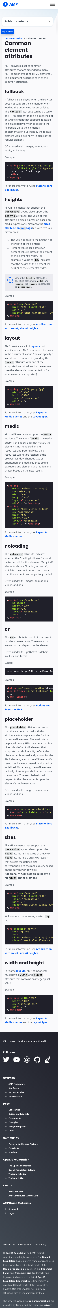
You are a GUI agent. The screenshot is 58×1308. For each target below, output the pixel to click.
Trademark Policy (15, 1166)
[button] (52, 4)
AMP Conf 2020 (14, 1183)
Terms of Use (9, 1236)
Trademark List (14, 1170)
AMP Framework (15, 1076)
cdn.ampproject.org (38, 1292)
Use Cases (12, 1080)
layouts (34, 346)
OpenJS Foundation (15, 1244)
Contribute (12, 1140)
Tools (9, 1122)
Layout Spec (39, 416)
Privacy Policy (25, 1236)
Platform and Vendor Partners (22, 1136)
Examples (11, 1114)
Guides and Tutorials (17, 1106)
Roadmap (11, 1144)
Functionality (13, 1088)
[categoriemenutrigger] (12, 31)
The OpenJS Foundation (18, 1157)
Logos (9, 1205)
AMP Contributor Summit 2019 (21, 1187)
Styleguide (12, 1201)
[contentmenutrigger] (27, 21)
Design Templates (16, 1118)
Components (13, 1110)
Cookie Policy (40, 1236)
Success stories (14, 1084)
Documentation (13, 38)
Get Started (12, 1101)
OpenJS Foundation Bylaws (20, 1161)
